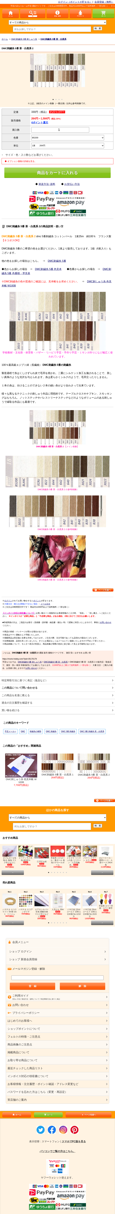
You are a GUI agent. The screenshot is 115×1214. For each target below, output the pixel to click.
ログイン (8, 601)
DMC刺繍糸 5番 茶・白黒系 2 (94, 766)
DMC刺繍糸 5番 (57, 261)
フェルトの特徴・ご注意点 (24, 1036)
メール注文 (45, 604)
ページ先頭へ (88, 1114)
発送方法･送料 (46, 184)
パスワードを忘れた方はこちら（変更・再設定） (38, 1091)
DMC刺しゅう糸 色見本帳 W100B (21, 770)
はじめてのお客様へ (20, 1020)
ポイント (37, 601)
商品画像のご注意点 (20, 1044)
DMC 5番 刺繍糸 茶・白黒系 (92, 731)
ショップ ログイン (20, 951)
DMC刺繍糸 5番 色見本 (48, 269)
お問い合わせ (105, 622)
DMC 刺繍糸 (51, 731)
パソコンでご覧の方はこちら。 (58, 1151)
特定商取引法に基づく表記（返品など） (25, 680)
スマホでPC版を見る (74, 1141)
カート (48, 1114)
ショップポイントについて (24, 1028)
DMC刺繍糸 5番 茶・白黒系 (56, 662)
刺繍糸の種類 (35, 731)
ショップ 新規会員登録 (23, 959)
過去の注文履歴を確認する (17, 702)
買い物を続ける (11, 710)
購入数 (16, 129)
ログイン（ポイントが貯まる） (75, 1)
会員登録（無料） (104, 1)
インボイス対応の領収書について (28, 1076)
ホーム (16, 1114)
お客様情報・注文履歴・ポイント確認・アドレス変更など (43, 1084)
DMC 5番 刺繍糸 (68, 731)
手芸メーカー (10, 731)
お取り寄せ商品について (23, 1060)
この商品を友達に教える (16, 695)
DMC (23, 731)
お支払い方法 (72, 184)
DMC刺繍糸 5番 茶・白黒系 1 (57, 766)
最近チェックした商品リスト (25, 1068)
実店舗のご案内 (17, 1099)
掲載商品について (18, 1052)
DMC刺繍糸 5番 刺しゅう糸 (30, 662)
